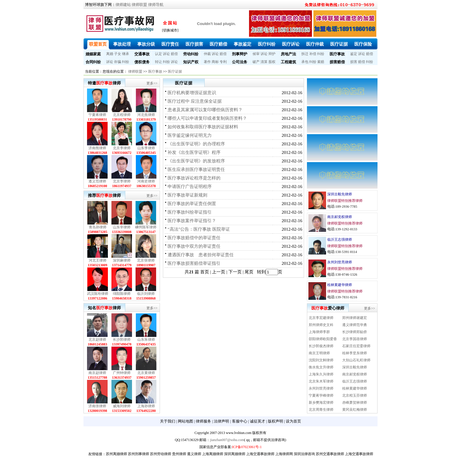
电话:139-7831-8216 (342, 297)
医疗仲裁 (315, 44)
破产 (256, 62)
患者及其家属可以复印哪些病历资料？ (205, 109)
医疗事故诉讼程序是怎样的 (194, 178)
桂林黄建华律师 (339, 285)
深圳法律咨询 (304, 454)
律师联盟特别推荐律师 (345, 201)
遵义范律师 (97, 181)
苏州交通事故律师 (330, 454)
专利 (223, 62)
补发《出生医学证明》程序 (194, 152)
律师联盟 (139, 4)
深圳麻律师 (122, 260)
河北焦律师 (146, 115)
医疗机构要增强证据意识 (192, 92)
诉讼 (166, 54)
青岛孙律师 (97, 227)
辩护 (271, 54)
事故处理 (122, 44)
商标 (215, 62)
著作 (207, 62)
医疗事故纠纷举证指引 (190, 212)
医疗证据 (339, 44)
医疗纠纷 (266, 44)
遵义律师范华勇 (354, 325)
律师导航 (155, 4)
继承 (125, 54)
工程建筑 (288, 62)
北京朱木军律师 (321, 381)
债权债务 (142, 62)
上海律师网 (284, 454)
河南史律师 (146, 181)
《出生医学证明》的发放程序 (196, 161)
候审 (256, 54)
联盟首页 (98, 44)
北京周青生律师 (321, 410)
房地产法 (288, 54)
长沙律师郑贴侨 (354, 332)
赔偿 (174, 54)
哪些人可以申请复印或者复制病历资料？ (207, 118)
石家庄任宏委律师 (356, 346)
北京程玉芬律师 (354, 395)
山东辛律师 (122, 227)
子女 (117, 54)
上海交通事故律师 (260, 454)
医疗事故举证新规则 (187, 195)
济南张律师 (97, 406)
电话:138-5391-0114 (342, 252)
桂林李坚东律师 (354, 353)
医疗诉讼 (291, 44)
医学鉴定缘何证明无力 (190, 135)
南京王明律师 (319, 353)
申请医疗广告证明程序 (190, 186)
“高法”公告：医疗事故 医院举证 (199, 229)
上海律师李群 (319, 332)
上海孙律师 (146, 406)
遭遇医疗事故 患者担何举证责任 (201, 254)
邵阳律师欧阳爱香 (323, 339)
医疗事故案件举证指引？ (192, 220)
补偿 (312, 54)
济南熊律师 (97, 148)
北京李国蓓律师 (354, 339)
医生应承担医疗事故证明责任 (196, 169)
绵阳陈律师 (122, 294)
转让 (158, 62)
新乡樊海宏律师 (321, 402)
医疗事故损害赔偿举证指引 (194, 263)
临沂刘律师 (146, 294)
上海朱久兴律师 (321, 374)
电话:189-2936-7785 (342, 206)
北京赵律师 (97, 339)
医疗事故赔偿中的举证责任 (194, 237)
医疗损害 (194, 44)
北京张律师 (146, 260)
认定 (158, 54)
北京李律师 (122, 148)
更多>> (152, 83)
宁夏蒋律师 (97, 115)
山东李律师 (146, 148)
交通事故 (142, 54)
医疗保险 (363, 44)
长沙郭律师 (122, 339)
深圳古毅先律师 (339, 194)
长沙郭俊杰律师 (321, 346)
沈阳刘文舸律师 (321, 360)
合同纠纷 (93, 62)
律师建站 (123, 4)
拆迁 (304, 54)
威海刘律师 (122, 406)
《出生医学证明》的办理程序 (196, 144)
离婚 (109, 54)
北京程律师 (122, 115)
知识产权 (190, 62)
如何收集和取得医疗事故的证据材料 (203, 126)
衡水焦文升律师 (321, 367)
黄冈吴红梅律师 (354, 410)
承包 (304, 62)
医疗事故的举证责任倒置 (192, 203)
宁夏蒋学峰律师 (321, 395)
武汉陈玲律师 (97, 294)
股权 (271, 62)
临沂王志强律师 (339, 239)
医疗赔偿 (218, 44)
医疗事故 (337, 54)
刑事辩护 (239, 54)
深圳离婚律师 (234, 454)
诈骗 (117, 62)
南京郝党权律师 (339, 217)
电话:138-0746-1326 (342, 274)
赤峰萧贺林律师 (354, 402)
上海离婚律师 (212, 454)
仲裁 (207, 54)
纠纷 (320, 54)
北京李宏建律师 (321, 318)
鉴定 (353, 54)
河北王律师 (97, 260)
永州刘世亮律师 (339, 262)
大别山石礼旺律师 (356, 360)
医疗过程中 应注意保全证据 (195, 101)
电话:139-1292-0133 (342, 229)
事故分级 (146, 44)
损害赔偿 (337, 62)
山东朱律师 (146, 339)
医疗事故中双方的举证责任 (194, 246)
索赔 (320, 62)
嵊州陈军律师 (145, 227)
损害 (353, 62)
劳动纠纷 (190, 54)
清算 (264, 62)
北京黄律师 (146, 373)
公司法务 (239, 62)
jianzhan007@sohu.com (227, 440)
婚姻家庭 (93, 54)
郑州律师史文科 (321, 325)
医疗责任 (170, 44)
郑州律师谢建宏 (354, 318)
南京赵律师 (97, 373)
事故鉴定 (242, 44)
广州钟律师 (122, 373)
